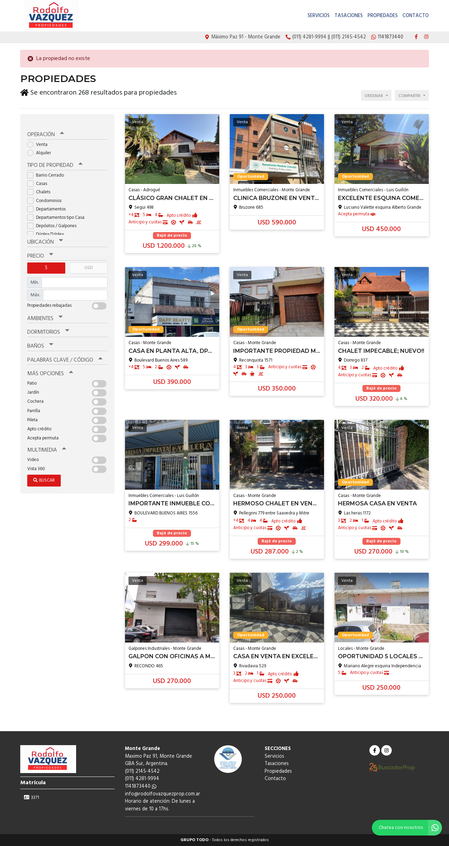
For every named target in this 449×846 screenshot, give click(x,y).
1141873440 (140, 786)
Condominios (46, 194)
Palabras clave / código (64, 352)
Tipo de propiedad (54, 159)
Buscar (44, 472)
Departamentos (48, 202)
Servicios (319, 16)
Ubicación (44, 235)
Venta (39, 138)
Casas (39, 177)
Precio (40, 249)
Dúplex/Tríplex (47, 227)
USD (88, 261)
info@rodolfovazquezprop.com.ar (162, 794)
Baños (40, 338)
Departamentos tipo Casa (58, 211)
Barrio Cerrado (47, 168)
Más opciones (49, 366)
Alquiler (41, 146)
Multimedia (46, 442)
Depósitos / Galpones (54, 219)
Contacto (416, 16)
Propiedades (383, 16)
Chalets (41, 185)
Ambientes (44, 311)
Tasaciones (348, 16)
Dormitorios (48, 325)
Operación (45, 128)
